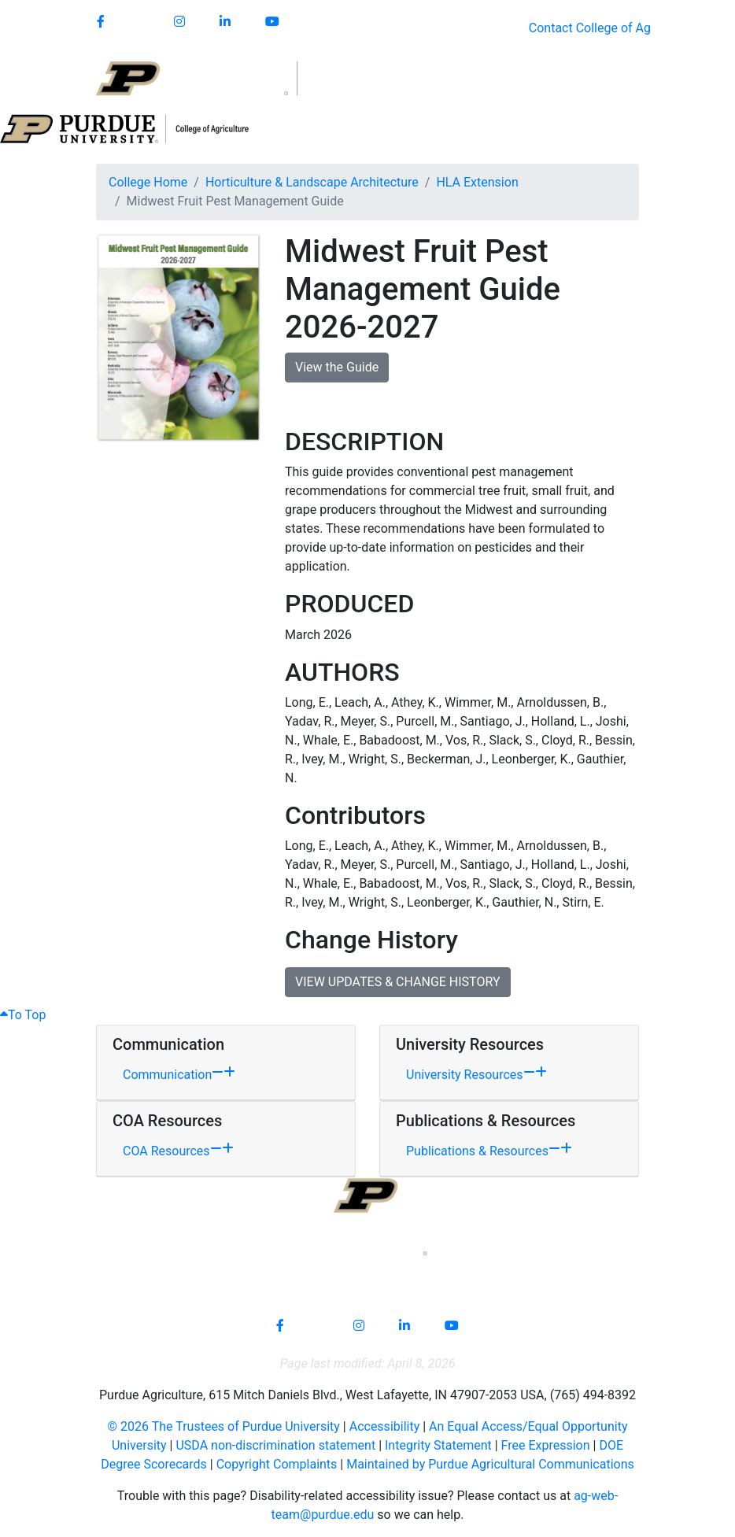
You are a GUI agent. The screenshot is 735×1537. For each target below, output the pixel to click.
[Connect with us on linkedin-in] (404, 1326)
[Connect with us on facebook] (100, 22)
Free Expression (545, 1445)
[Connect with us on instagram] (179, 22)
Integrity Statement (438, 1445)
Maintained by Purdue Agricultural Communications (490, 1464)
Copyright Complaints (277, 1464)
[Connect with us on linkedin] (225, 22)
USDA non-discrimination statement (275, 1445)
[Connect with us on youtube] (272, 22)
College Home (148, 182)
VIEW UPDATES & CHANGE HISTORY (397, 981)
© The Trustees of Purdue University (224, 1426)
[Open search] (604, 78)
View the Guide (337, 367)
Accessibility (384, 1426)
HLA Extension (477, 182)
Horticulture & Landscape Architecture (312, 182)
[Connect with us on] (139, 22)
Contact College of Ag (590, 27)
